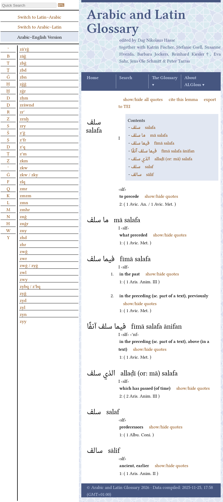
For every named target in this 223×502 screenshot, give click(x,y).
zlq (22, 181)
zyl (22, 307)
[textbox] (29, 5)
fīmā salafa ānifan (163, 150)
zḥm (24, 97)
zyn (23, 314)
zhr (23, 244)
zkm (24, 160)
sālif (142, 174)
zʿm (23, 153)
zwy (24, 279)
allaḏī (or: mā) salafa (161, 158)
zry (23, 125)
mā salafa (149, 134)
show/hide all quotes (143, 99)
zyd (23, 300)
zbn (23, 76)
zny (23, 230)
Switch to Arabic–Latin (40, 26)
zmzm (25, 195)
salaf (142, 166)
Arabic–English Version (39, 36)
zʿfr (23, 139)
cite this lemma (183, 99)
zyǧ (23, 293)
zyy (23, 321)
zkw (24, 167)
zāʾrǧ (24, 48)
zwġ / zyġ (29, 265)
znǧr (24, 223)
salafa (143, 127)
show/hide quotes (161, 196)
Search (125, 78)
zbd (23, 69)
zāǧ (23, 55)
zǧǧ (23, 83)
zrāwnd (27, 104)
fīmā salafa (152, 142)
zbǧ (23, 62)
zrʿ (22, 111)
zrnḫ (24, 118)
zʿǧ (22, 132)
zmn (24, 202)
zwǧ (24, 251)
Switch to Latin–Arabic (39, 16)
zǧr (23, 90)
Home (92, 78)
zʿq (22, 146)
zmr (23, 188)
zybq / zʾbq (30, 286)
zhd (23, 237)
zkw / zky (29, 174)
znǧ (23, 216)
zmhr (25, 209)
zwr (23, 258)
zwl (23, 272)
